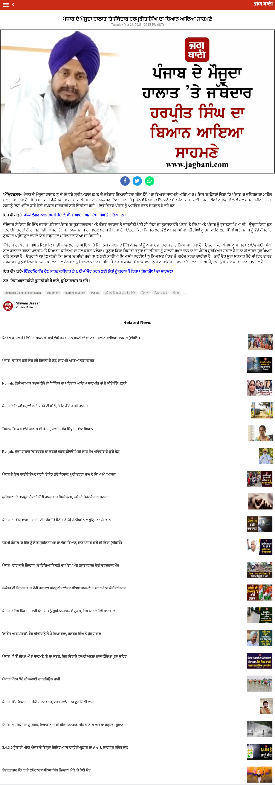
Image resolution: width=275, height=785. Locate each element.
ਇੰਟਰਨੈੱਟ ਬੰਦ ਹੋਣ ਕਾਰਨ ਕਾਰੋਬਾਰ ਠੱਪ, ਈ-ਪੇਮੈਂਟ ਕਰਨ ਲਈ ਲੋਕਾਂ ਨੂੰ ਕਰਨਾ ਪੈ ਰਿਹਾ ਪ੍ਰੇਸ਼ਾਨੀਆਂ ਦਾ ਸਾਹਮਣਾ (98, 271)
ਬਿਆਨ (145, 292)
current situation (75, 292)
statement (53, 292)
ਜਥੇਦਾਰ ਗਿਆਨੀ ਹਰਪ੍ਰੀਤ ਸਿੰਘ (120, 292)
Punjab (95, 292)
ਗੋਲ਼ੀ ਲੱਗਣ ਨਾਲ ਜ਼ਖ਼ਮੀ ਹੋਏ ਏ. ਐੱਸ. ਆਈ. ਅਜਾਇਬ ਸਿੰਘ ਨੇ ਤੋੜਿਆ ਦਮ (75, 215)
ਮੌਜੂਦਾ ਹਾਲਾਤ (160, 292)
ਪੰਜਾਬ (176, 292)
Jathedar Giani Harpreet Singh (23, 292)
